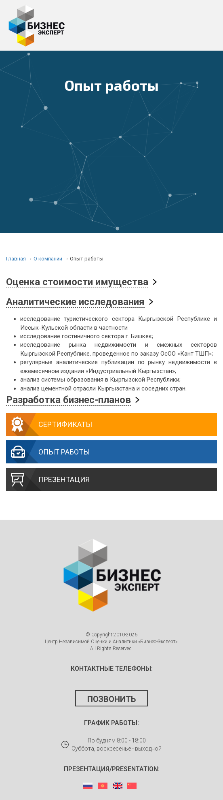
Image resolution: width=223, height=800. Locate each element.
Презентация (64, 479)
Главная (16, 259)
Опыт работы (64, 452)
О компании (48, 259)
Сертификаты (65, 424)
